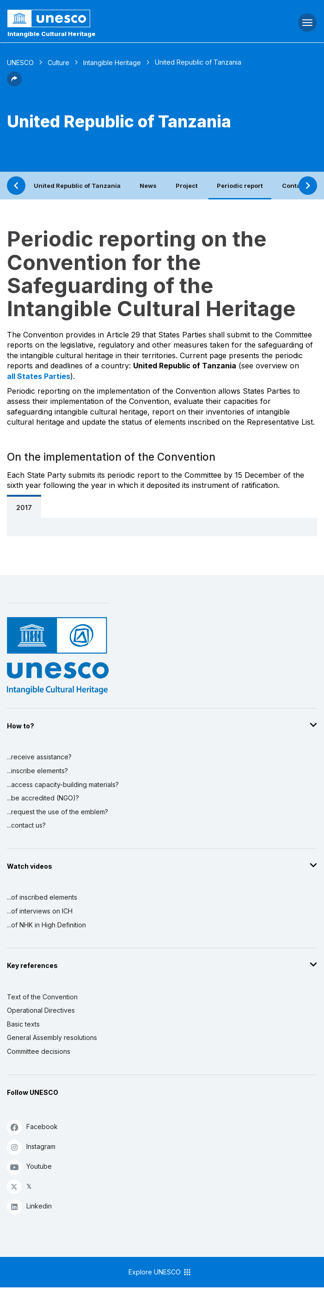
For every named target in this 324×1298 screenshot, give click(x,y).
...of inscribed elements (42, 897)
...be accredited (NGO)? (43, 798)
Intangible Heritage (112, 62)
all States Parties (38, 376)
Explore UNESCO (160, 1272)
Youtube (29, 1167)
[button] (14, 83)
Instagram (31, 1147)
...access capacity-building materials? (63, 784)
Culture (58, 62)
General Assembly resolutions (52, 1037)
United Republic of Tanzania (77, 185)
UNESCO (20, 62)
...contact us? (26, 825)
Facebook (32, 1127)
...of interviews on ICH (40, 911)
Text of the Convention (42, 997)
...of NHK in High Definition (46, 925)
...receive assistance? (39, 757)
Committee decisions (38, 1051)
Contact (294, 185)
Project (187, 185)
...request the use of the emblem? (57, 812)
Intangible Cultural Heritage (51, 33)
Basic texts (23, 1024)
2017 (24, 507)
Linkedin (29, 1206)
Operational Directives (41, 1010)
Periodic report (240, 185)
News (148, 185)
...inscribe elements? (37, 771)
